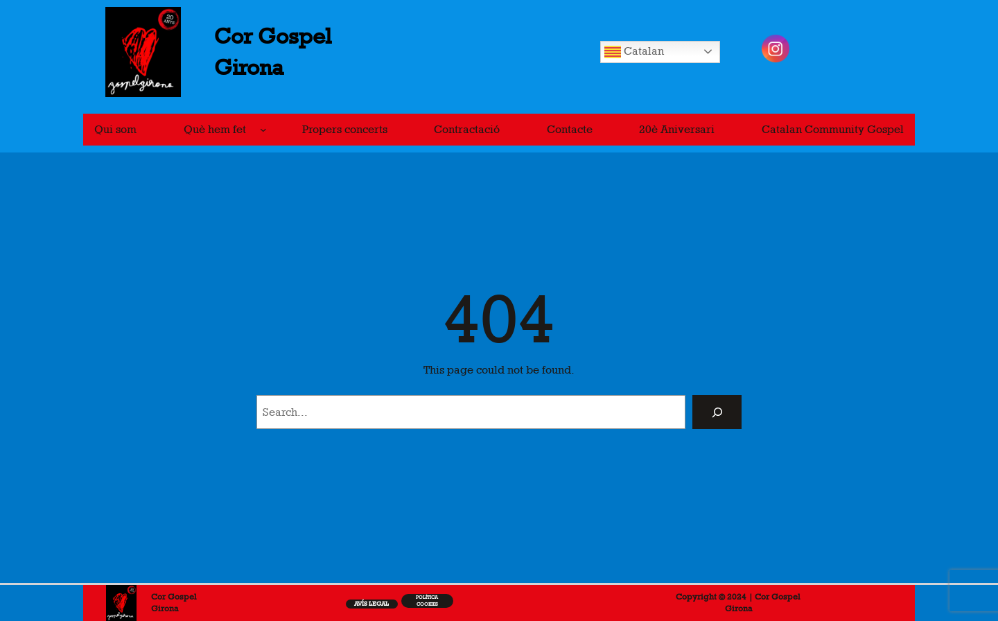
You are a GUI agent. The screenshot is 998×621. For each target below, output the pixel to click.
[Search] (717, 412)
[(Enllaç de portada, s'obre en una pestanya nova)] (121, 602)
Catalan (634, 52)
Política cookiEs (427, 600)
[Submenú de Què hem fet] (263, 129)
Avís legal (371, 603)
